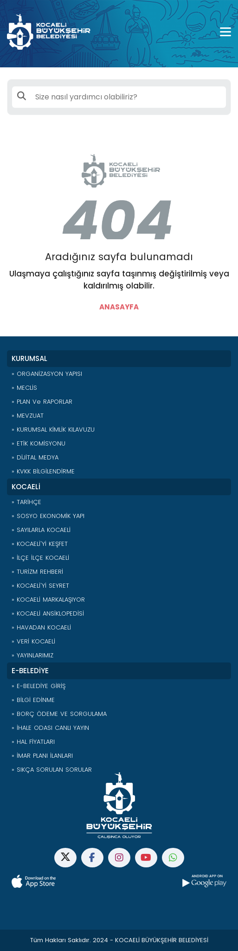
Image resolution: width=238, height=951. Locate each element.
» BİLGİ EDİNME (33, 699)
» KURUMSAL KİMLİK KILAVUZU (53, 429)
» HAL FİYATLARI (33, 741)
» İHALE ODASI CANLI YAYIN (50, 727)
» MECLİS (24, 387)
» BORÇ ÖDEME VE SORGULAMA (59, 713)
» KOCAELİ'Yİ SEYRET (40, 585)
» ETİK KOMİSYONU (38, 443)
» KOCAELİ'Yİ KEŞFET (40, 543)
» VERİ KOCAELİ (33, 641)
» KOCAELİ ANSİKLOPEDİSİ (48, 613)
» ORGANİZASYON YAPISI (47, 373)
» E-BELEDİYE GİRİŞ (38, 686)
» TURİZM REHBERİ (37, 571)
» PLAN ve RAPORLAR (42, 401)
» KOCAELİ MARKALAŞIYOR (48, 599)
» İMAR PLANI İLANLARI (42, 755)
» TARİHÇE (26, 502)
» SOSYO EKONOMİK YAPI (48, 516)
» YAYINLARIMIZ (32, 655)
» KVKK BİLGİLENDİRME (43, 471)
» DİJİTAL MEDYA (35, 457)
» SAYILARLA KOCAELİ (41, 529)
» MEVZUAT (28, 415)
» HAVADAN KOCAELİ (41, 627)
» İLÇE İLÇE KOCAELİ (40, 557)
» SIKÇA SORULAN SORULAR (52, 769)
